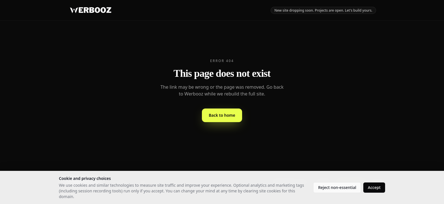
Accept (374, 187)
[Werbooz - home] (90, 10)
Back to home (222, 115)
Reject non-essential (337, 187)
